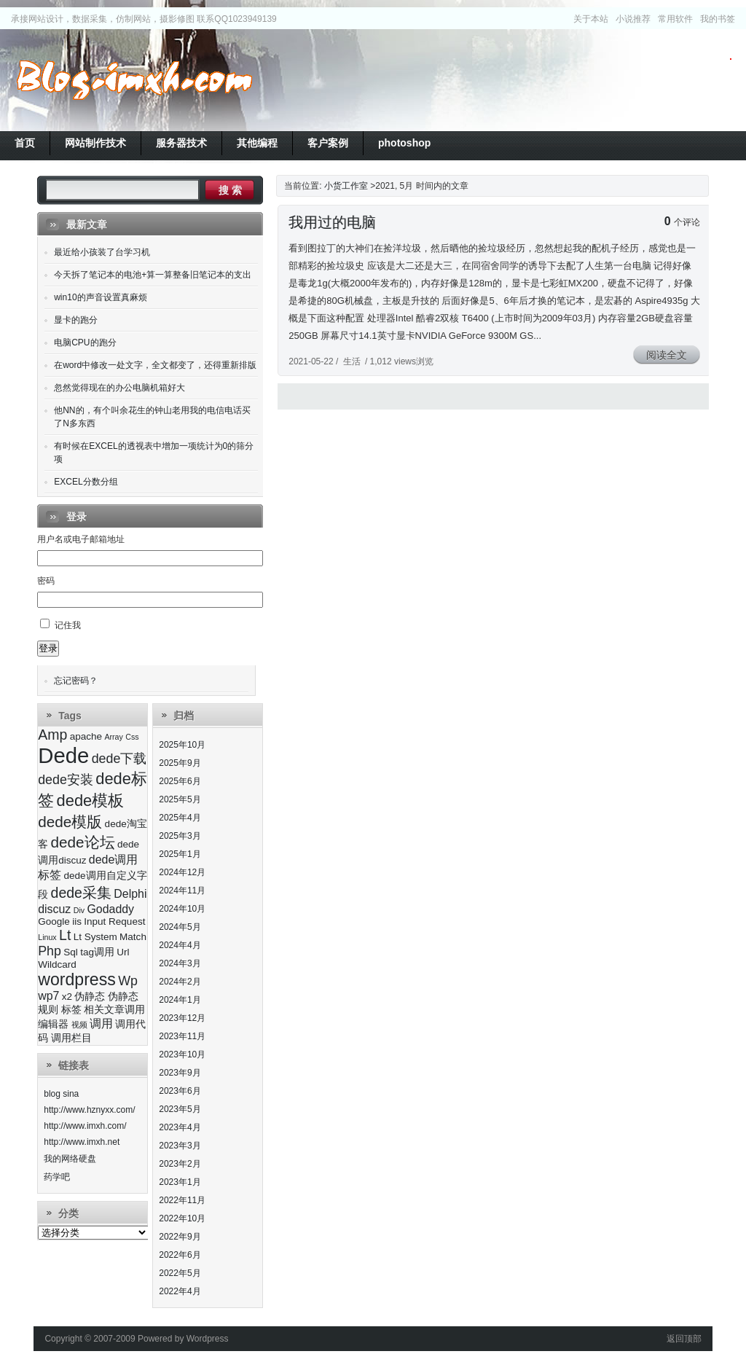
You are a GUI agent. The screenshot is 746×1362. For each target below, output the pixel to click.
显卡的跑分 (76, 320)
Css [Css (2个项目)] (131, 736)
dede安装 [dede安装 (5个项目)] (65, 779)
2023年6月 (179, 1091)
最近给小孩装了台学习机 (102, 252)
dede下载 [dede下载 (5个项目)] (119, 758)
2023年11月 (182, 1036)
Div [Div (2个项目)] (79, 910)
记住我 (68, 625)
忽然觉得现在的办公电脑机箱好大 (119, 388)
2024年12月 (182, 872)
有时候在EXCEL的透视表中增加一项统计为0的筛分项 (154, 452)
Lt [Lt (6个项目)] (65, 935)
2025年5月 (179, 799)
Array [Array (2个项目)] (113, 736)
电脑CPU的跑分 (85, 342)
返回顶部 (684, 1339)
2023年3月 (179, 1145)
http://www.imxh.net (81, 1142)
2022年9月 (179, 1237)
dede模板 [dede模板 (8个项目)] (91, 800)
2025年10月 (182, 745)
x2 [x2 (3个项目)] (67, 996)
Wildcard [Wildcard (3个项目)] (57, 964)
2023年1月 (179, 1182)
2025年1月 (179, 854)
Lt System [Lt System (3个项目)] (95, 936)
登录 (48, 648)
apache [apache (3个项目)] (86, 736)
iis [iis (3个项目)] (77, 921)
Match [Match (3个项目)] (132, 936)
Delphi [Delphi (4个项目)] (130, 894)
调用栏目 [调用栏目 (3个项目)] (71, 1038)
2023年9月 (179, 1073)
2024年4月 (179, 945)
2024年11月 (182, 890)
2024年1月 (179, 1000)
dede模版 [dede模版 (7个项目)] (70, 821)
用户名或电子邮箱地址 (81, 539)
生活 (352, 361)
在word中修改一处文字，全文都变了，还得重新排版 (155, 365)
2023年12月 (182, 1018)
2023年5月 (179, 1109)
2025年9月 (179, 763)
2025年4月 (179, 818)
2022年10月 (182, 1218)
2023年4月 (179, 1127)
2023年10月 (182, 1054)
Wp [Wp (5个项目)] (128, 981)
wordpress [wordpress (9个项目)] (77, 979)
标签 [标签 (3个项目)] (71, 1009)
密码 (46, 581)
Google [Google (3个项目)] (54, 921)
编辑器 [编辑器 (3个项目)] (53, 1024)
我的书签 (717, 19)
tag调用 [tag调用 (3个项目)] (97, 952)
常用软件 (675, 19)
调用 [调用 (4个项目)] (101, 1023)
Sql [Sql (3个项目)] (70, 952)
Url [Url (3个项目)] (123, 952)
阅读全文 (666, 355)
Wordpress (207, 1339)
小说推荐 (633, 19)
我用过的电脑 (332, 222)
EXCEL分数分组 (85, 482)
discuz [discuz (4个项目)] (54, 909)
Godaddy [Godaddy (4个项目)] (110, 909)
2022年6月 (179, 1255)
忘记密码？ (76, 681)
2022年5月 (179, 1273)
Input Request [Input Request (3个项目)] (114, 921)
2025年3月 (179, 836)
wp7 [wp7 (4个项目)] (48, 996)
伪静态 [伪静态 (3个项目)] (89, 996)
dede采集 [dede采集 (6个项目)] (81, 893)
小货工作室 (134, 80)
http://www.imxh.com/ (85, 1126)
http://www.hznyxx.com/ (89, 1110)
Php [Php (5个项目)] (49, 951)
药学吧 (57, 1177)
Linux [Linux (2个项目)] (47, 937)
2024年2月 (179, 982)
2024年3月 (179, 963)
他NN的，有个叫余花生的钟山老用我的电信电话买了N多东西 (152, 416)
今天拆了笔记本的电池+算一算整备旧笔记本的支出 (152, 275)
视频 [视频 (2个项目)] (79, 1024)
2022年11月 (182, 1200)
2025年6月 (179, 781)
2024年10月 (182, 909)
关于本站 (590, 19)
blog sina (61, 1094)
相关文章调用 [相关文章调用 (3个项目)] (114, 1009)
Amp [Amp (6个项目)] (52, 735)
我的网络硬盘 (70, 1159)
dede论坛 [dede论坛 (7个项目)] (83, 842)
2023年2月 (179, 1164)
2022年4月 (179, 1291)
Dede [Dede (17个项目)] (63, 755)
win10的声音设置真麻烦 (100, 297)
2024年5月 (179, 927)
